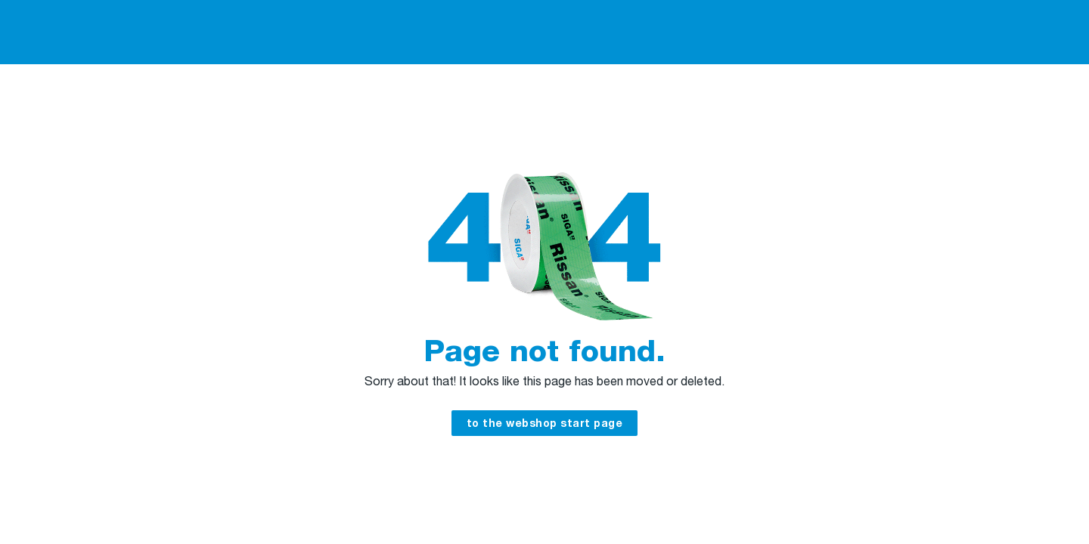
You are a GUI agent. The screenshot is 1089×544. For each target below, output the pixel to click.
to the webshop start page (545, 424)
